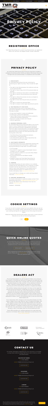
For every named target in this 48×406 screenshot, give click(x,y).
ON (21, 219)
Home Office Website (23, 313)
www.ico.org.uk (18, 183)
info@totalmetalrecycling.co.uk (29, 180)
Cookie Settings (19, 174)
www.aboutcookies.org (28, 170)
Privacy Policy (27, 404)
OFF (26, 219)
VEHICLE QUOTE (29, 248)
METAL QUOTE (18, 248)
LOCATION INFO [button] (24, 365)
